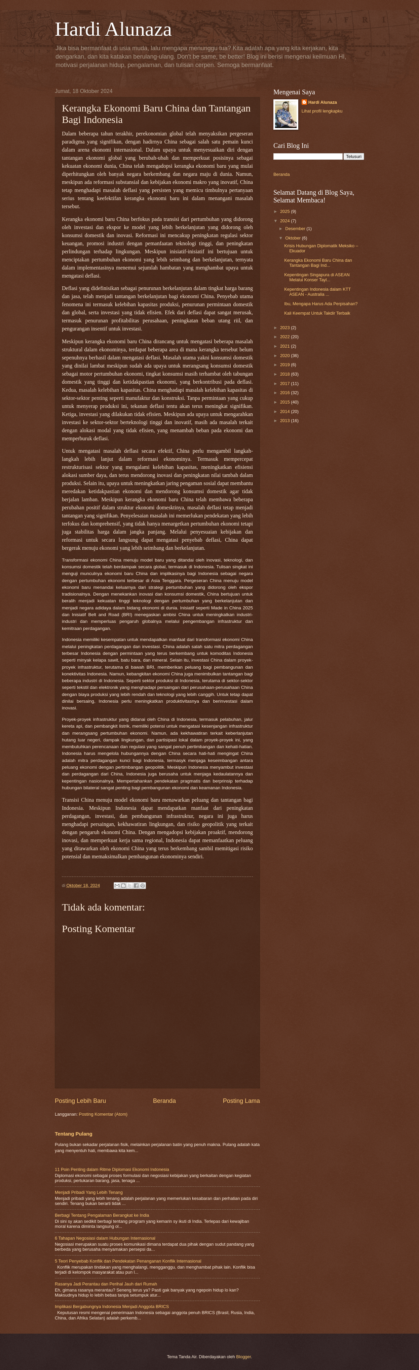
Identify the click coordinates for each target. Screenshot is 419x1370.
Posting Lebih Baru (80, 1100)
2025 (285, 211)
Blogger (243, 1356)
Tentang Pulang (73, 1134)
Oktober (293, 238)
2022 (285, 336)
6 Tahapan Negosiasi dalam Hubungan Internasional (105, 1238)
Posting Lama (241, 1100)
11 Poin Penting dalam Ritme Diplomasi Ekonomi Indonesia (112, 1169)
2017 (285, 383)
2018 (285, 374)
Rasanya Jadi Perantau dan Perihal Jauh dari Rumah (106, 1283)
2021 (285, 346)
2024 (285, 220)
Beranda (164, 1100)
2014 (285, 411)
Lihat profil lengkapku (322, 111)
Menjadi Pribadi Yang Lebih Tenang (89, 1192)
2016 (285, 392)
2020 (285, 355)
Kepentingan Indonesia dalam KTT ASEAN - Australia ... (317, 292)
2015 (285, 402)
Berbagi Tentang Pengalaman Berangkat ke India (102, 1215)
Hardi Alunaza (113, 29)
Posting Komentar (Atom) (103, 1114)
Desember (295, 228)
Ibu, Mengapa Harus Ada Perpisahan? (320, 303)
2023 (285, 327)
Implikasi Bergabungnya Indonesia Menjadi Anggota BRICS (112, 1306)
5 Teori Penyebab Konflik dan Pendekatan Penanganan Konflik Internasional (128, 1261)
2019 (285, 364)
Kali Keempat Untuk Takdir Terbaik (317, 313)
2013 (285, 420)
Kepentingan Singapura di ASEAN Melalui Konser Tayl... (317, 277)
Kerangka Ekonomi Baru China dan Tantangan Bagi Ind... (318, 263)
